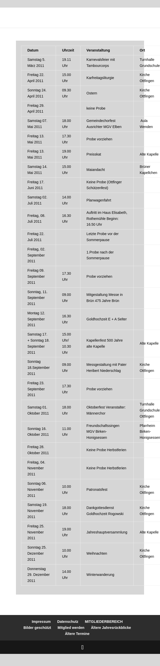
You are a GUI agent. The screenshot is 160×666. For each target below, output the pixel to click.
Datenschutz (67, 622)
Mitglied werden (71, 628)
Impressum (41, 622)
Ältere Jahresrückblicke (111, 628)
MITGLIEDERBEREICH (104, 622)
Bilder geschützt (37, 628)
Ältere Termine (77, 634)
